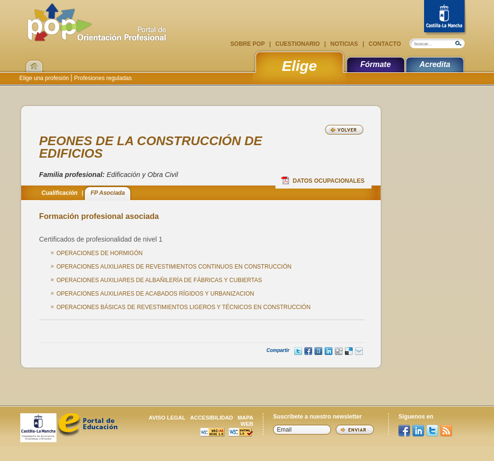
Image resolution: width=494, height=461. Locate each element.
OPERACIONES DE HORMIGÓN (99, 253)
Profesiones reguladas (102, 78)
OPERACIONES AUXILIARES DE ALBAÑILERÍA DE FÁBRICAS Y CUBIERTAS (159, 280)
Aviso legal (167, 417)
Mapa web (245, 421)
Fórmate (375, 64)
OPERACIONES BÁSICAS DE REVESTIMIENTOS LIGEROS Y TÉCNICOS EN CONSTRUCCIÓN (183, 307)
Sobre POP (248, 44)
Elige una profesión (44, 78)
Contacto (384, 44)
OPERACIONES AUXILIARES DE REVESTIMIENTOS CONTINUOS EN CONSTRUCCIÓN (173, 266)
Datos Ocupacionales (323, 180)
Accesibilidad (211, 417)
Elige (299, 65)
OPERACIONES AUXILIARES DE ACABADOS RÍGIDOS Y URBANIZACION (155, 293)
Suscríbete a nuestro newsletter (317, 416)
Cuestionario (297, 44)
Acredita (434, 64)
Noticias (344, 44)
